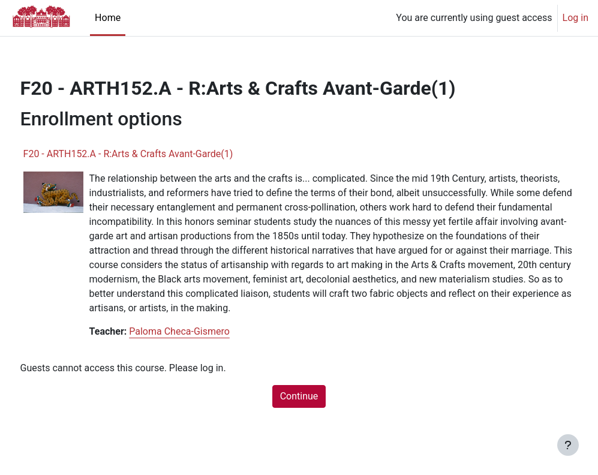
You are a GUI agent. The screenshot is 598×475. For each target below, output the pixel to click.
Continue (299, 410)
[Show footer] (568, 445)
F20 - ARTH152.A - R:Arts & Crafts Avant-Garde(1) (151, 154)
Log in (575, 17)
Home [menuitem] (108, 17)
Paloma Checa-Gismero (202, 345)
